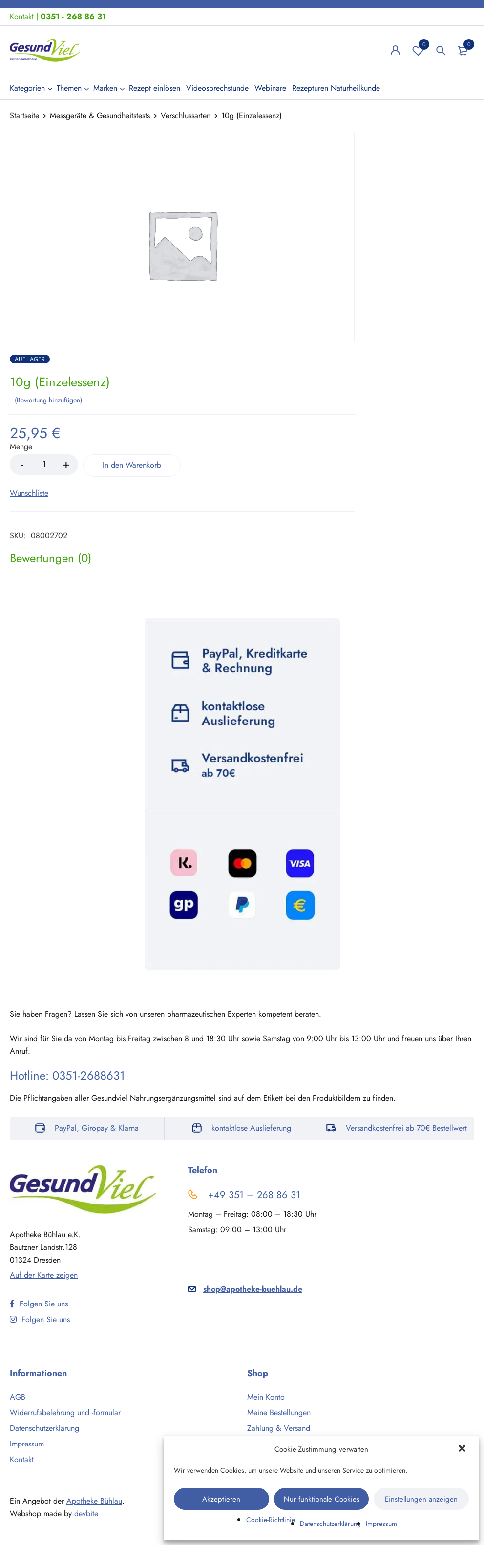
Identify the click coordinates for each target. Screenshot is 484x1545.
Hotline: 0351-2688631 (67, 1075)
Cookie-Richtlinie (270, 1520)
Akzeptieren (221, 1499)
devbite (86, 1513)
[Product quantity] (44, 464)
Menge (21, 447)
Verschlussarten (185, 115)
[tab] (50, 558)
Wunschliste (418, 50)
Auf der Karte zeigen (44, 1275)
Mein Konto (266, 1397)
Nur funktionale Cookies (321, 1499)
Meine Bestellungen (279, 1412)
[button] (463, 1449)
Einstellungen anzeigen (421, 1499)
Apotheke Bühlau (94, 1500)
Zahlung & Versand (278, 1428)
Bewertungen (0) (50, 558)
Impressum (381, 1523)
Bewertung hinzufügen (48, 400)
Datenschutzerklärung (330, 1523)
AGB (17, 1397)
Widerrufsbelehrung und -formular (65, 1412)
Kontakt (22, 16)
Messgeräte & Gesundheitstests (100, 115)
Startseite (24, 115)
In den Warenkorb (132, 465)
